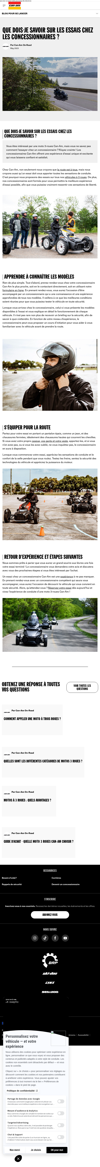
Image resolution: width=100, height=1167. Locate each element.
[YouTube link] (65, 937)
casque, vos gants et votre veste (50, 441)
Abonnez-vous (50, 915)
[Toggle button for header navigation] (4, 5)
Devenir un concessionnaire (66, 884)
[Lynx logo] (50, 982)
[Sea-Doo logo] (50, 991)
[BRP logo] (50, 960)
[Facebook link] (55, 937)
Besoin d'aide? (9, 877)
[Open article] (32, 716)
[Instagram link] (34, 937)
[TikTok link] (45, 937)
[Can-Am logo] (14, 5)
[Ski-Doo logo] (50, 973)
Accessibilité (83, 1034)
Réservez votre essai (59, 588)
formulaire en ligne (13, 290)
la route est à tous (67, 169)
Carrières (56, 877)
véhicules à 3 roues (76, 177)
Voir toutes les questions (82, 687)
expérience (66, 576)
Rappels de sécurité (12, 884)
